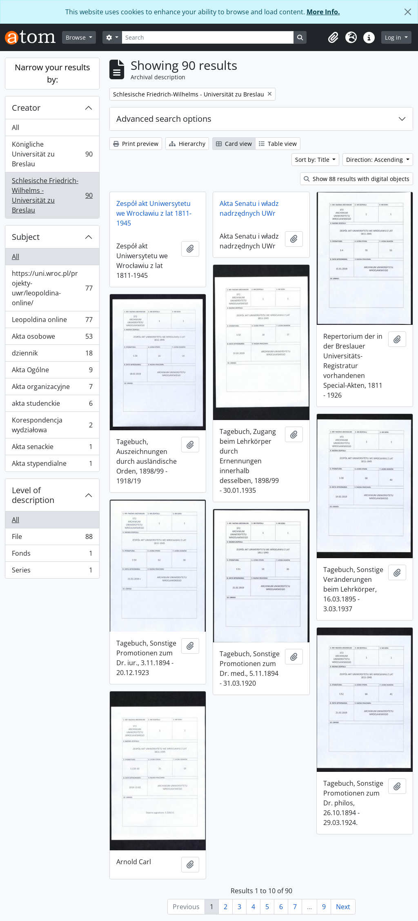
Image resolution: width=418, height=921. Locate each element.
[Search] (208, 37)
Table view (278, 144)
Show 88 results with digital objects (356, 179)
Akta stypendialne (52, 465)
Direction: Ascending (375, 159)
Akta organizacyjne (52, 388)
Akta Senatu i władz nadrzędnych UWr (249, 208)
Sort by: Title (313, 159)
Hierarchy (187, 144)
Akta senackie (52, 448)
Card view (234, 144)
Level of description (33, 495)
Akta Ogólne (52, 371)
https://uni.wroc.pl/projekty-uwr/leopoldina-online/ (52, 288)
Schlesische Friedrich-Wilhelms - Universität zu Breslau (52, 195)
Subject (26, 236)
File (52, 538)
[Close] (408, 11)
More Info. (323, 11)
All (15, 127)
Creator (26, 107)
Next (343, 906)
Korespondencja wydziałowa (52, 425)
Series (52, 571)
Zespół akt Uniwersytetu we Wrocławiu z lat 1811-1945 (153, 213)
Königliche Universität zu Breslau (52, 154)
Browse (76, 37)
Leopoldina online (52, 321)
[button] (333, 38)
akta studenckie (52, 405)
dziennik (52, 355)
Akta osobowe (52, 338)
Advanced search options (163, 118)
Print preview (135, 144)
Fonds (52, 555)
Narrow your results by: (52, 73)
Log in (394, 37)
